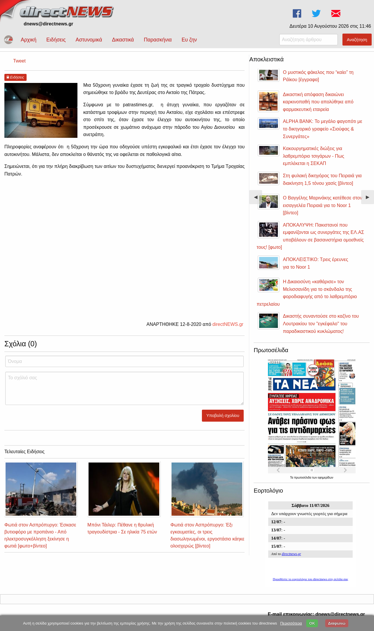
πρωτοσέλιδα (303, 477)
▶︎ (370, 199)
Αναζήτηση (357, 39)
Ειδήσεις (55, 40)
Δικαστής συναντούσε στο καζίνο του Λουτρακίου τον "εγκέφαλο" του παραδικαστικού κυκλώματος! (321, 323)
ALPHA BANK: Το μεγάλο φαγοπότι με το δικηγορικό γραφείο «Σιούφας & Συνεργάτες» (322, 129)
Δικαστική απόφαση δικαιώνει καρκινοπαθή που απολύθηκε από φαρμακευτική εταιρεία (318, 102)
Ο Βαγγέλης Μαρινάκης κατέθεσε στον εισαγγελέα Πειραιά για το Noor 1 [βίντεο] (322, 205)
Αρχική (28, 40)
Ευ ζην (189, 40)
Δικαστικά (123, 40)
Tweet (19, 60)
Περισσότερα (291, 623)
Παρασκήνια (158, 40)
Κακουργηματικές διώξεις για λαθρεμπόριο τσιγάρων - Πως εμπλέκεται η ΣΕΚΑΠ (313, 156)
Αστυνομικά (89, 40)
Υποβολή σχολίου (222, 415)
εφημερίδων (325, 477)
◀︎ (258, 199)
